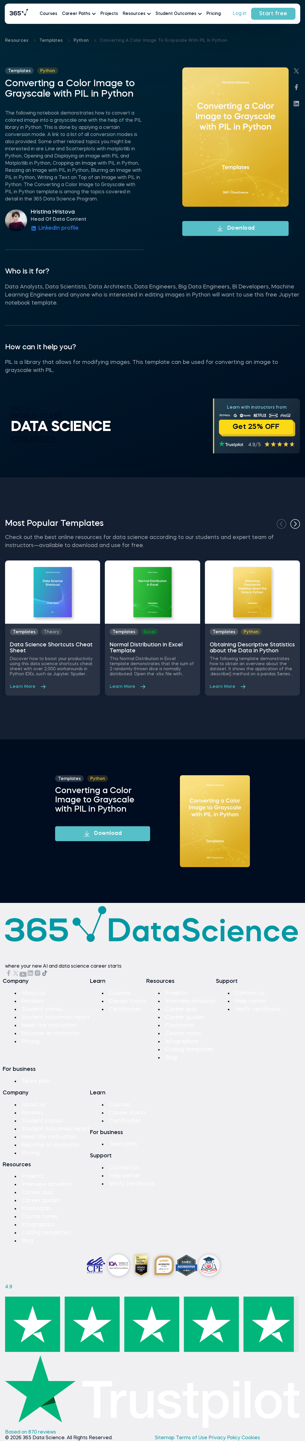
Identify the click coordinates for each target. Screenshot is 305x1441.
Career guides (184, 1017)
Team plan (36, 1081)
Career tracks (127, 1001)
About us (33, 993)
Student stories (42, 1009)
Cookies (251, 1438)
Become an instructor (51, 1033)
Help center (251, 1001)
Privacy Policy (225, 1438)
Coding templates (189, 1049)
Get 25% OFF (256, 427)
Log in (239, 13)
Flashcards (179, 1025)
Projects (109, 14)
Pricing (213, 14)
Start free (273, 13)
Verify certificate (258, 1009)
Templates (51, 40)
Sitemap (165, 1438)
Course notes (183, 1033)
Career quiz (181, 1009)
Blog (171, 1057)
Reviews (32, 1001)
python (82, 40)
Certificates (125, 1009)
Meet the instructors (49, 1025)
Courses (48, 14)
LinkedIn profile (55, 228)
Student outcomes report (56, 1017)
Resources (17, 40)
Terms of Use (192, 1438)
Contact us (250, 993)
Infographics (181, 1041)
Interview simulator (190, 1001)
